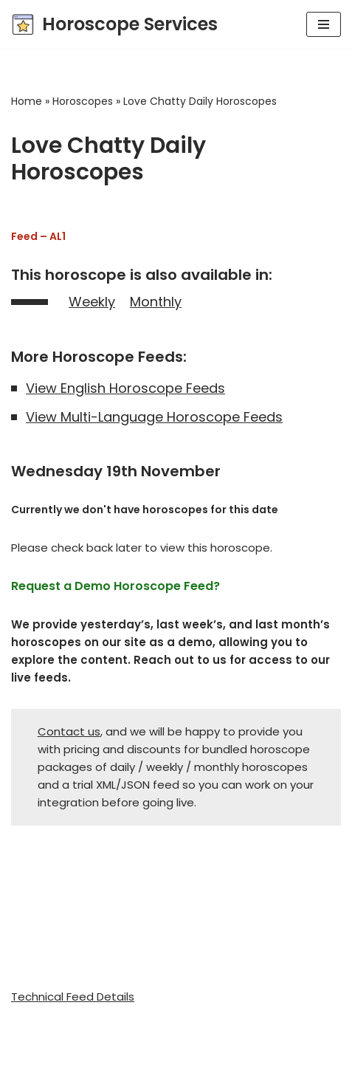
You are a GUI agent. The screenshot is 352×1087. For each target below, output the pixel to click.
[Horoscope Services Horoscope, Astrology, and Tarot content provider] (114, 24)
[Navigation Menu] (323, 24)
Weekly (92, 301)
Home (26, 101)
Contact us (69, 731)
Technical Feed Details (72, 996)
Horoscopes (82, 101)
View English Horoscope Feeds (125, 388)
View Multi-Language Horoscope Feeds (154, 417)
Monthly (156, 301)
